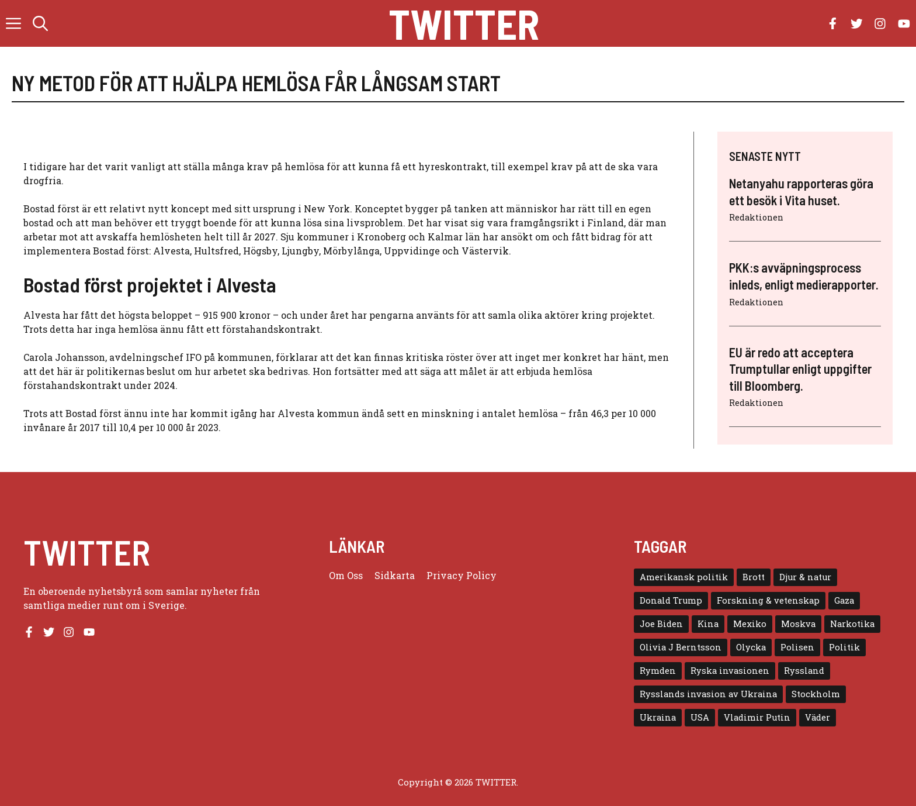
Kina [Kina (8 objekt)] (708, 623)
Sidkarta (394, 575)
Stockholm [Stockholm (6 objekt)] (816, 694)
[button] (40, 23)
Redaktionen (756, 217)
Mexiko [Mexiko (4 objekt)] (749, 623)
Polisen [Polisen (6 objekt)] (797, 647)
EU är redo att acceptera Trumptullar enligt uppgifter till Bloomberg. (800, 369)
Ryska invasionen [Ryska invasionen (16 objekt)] (730, 670)
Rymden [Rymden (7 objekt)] (658, 670)
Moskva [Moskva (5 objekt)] (798, 623)
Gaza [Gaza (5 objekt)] (844, 600)
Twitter (463, 23)
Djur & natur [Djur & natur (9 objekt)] (805, 577)
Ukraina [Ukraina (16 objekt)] (658, 717)
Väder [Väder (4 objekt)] (817, 717)
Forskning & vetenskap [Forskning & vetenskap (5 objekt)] (768, 600)
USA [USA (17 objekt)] (700, 717)
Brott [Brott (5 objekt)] (753, 577)
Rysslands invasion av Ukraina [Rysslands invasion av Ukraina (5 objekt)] (708, 694)
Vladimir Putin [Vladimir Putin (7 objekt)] (757, 717)
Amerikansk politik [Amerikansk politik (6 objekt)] (684, 577)
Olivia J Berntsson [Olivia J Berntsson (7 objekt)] (680, 647)
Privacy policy (461, 575)
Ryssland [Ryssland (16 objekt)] (804, 670)
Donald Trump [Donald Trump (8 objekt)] (671, 600)
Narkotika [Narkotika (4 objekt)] (852, 623)
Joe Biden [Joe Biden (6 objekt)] (661, 623)
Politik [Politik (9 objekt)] (844, 647)
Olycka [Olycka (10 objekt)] (751, 647)
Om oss (346, 575)
